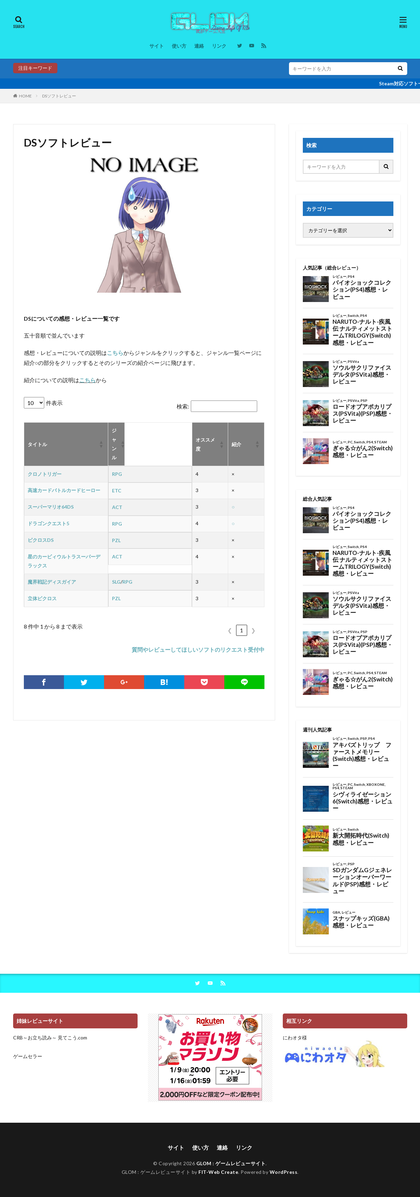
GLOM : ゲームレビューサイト (231, 1163)
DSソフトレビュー (59, 95)
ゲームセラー (27, 1056)
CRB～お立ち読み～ (35, 1037)
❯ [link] (253, 630)
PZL (116, 540)
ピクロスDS (41, 540)
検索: (183, 406)
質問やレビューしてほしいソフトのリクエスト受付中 (198, 649)
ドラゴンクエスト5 (48, 523)
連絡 (199, 46)
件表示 (54, 402)
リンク (219, 46)
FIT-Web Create (218, 1172)
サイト (156, 46)
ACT (117, 507)
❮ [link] (229, 630)
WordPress (284, 1172)
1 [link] (241, 630)
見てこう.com (72, 1037)
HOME (25, 95)
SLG (116, 582)
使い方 (179, 46)
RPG (117, 474)
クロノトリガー (45, 474)
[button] (101, 444)
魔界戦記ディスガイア (52, 582)
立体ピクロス (42, 598)
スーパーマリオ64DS (51, 507)
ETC (116, 490)
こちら (115, 352)
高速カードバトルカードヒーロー (64, 490)
